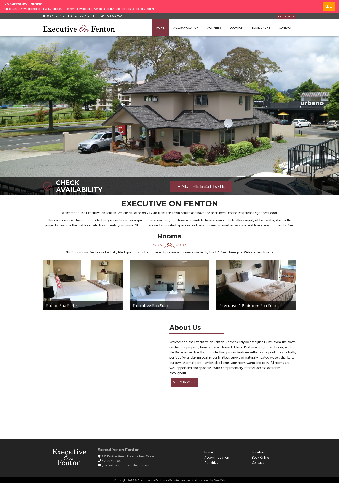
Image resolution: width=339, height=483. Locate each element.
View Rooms (184, 382)
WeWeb (219, 480)
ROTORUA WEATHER (167, 416)
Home (160, 27)
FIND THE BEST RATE (201, 186)
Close (329, 6)
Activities (214, 27)
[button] (3, 115)
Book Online (261, 27)
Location (236, 27)
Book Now (286, 16)
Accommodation (185, 27)
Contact (285, 27)
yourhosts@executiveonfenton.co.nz (126, 465)
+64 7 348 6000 (113, 16)
